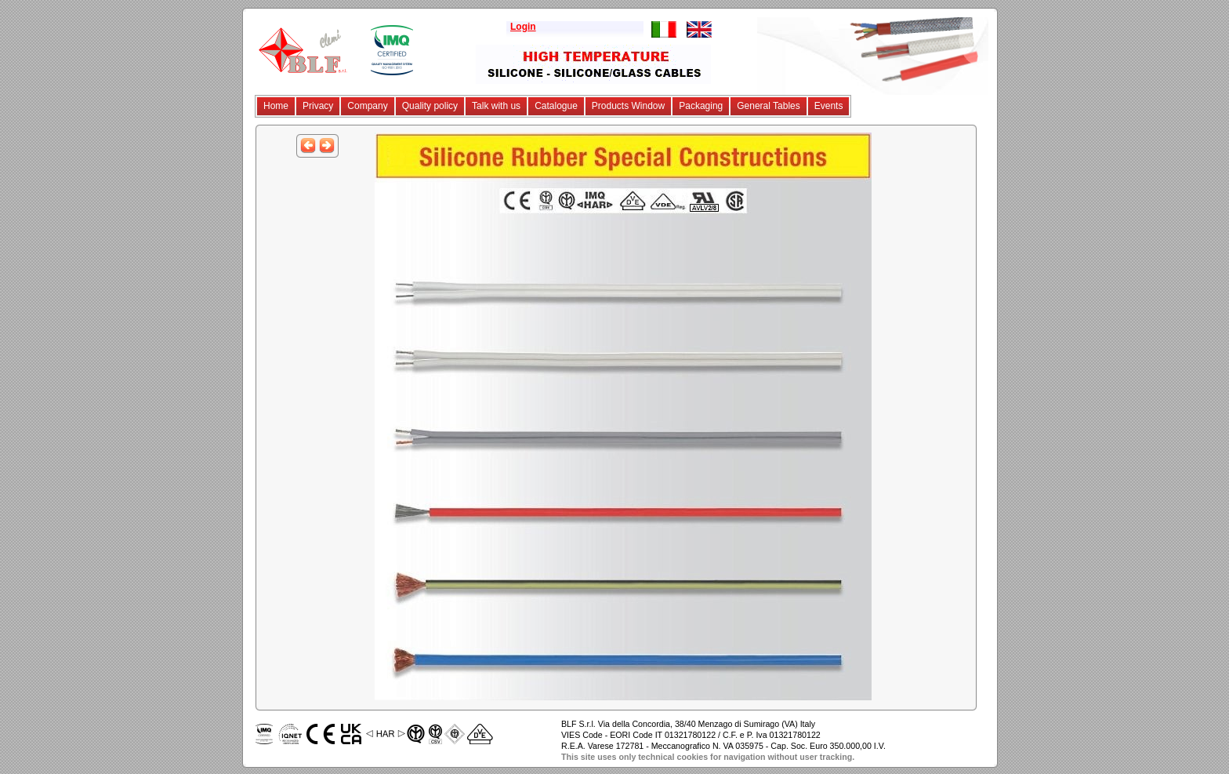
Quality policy (430, 105)
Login (523, 26)
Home (275, 105)
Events (828, 105)
